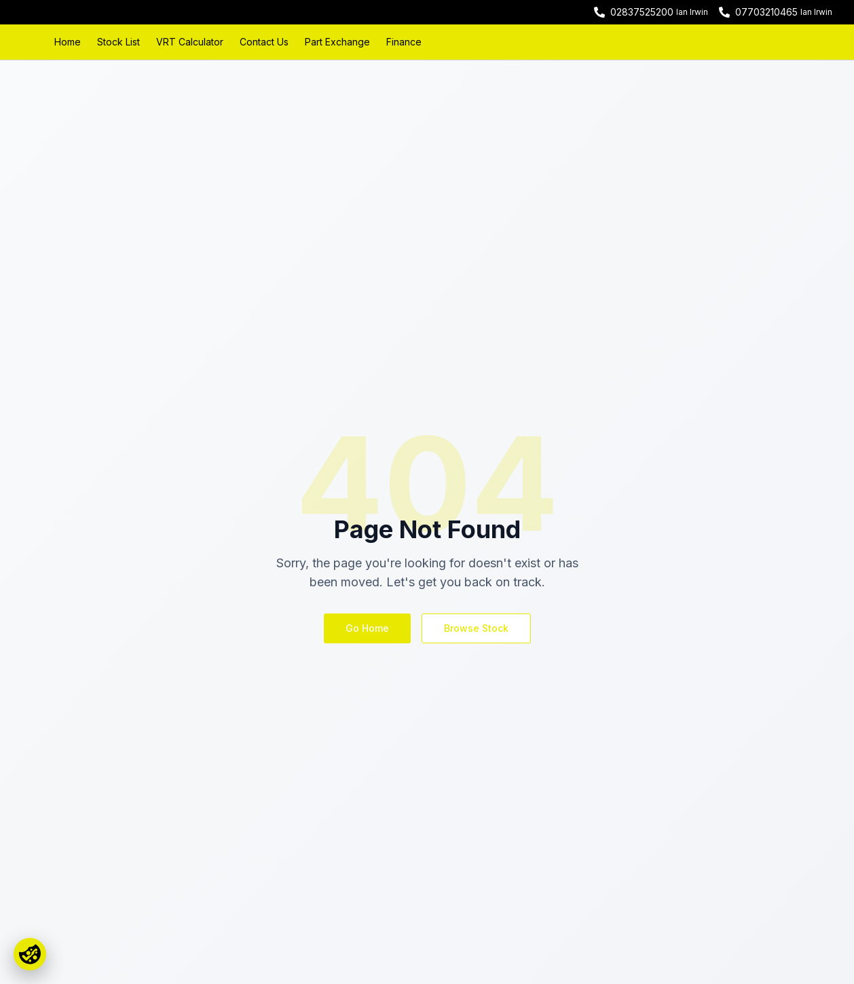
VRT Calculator (189, 42)
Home (67, 42)
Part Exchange (337, 42)
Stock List (118, 42)
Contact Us (264, 42)
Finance (404, 42)
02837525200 (641, 12)
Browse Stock (476, 628)
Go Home (367, 628)
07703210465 (766, 12)
